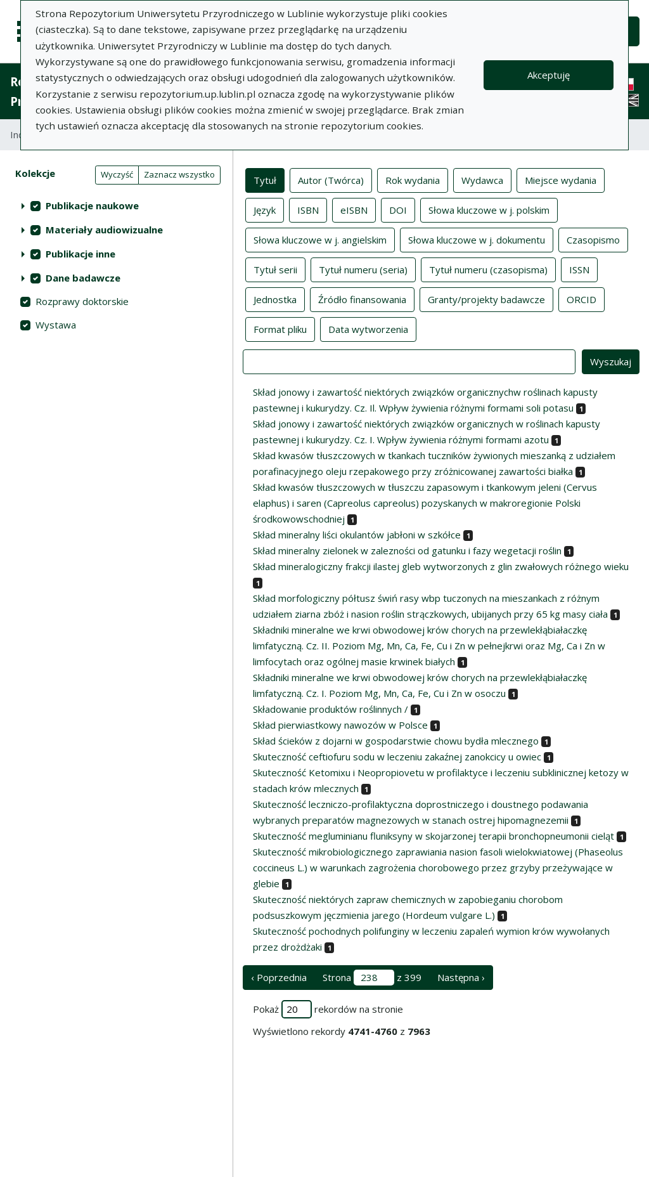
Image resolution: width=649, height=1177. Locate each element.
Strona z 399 (372, 977)
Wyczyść (117, 174)
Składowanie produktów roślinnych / (330, 709)
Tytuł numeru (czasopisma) (488, 269)
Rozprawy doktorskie (82, 301)
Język (265, 209)
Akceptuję (548, 74)
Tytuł (265, 179)
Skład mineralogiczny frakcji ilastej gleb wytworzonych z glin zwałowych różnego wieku (441, 566)
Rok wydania (412, 179)
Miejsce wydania (560, 179)
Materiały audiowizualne (104, 229)
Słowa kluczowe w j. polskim (488, 209)
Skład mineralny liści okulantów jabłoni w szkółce (357, 534)
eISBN (354, 209)
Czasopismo (593, 239)
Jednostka (275, 299)
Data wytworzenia (368, 328)
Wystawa (55, 324)
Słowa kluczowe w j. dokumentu (476, 239)
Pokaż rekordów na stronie (328, 1009)
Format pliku (280, 328)
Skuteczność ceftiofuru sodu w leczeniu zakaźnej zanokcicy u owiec (397, 756)
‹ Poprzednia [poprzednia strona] (279, 977)
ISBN (308, 209)
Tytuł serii (275, 269)
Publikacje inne (80, 253)
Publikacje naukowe (92, 205)
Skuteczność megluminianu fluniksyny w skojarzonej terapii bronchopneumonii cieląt (433, 835)
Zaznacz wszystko (179, 174)
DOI (398, 209)
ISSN (579, 269)
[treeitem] (116, 205)
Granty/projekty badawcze (486, 299)
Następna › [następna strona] (461, 977)
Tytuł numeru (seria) (363, 269)
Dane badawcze (83, 277)
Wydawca (482, 179)
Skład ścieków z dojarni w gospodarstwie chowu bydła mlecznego (396, 740)
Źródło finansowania (362, 299)
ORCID (581, 299)
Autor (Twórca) (331, 179)
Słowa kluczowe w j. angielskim (320, 239)
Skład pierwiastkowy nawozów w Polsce (340, 725)
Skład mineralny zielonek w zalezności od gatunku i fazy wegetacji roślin (407, 550)
